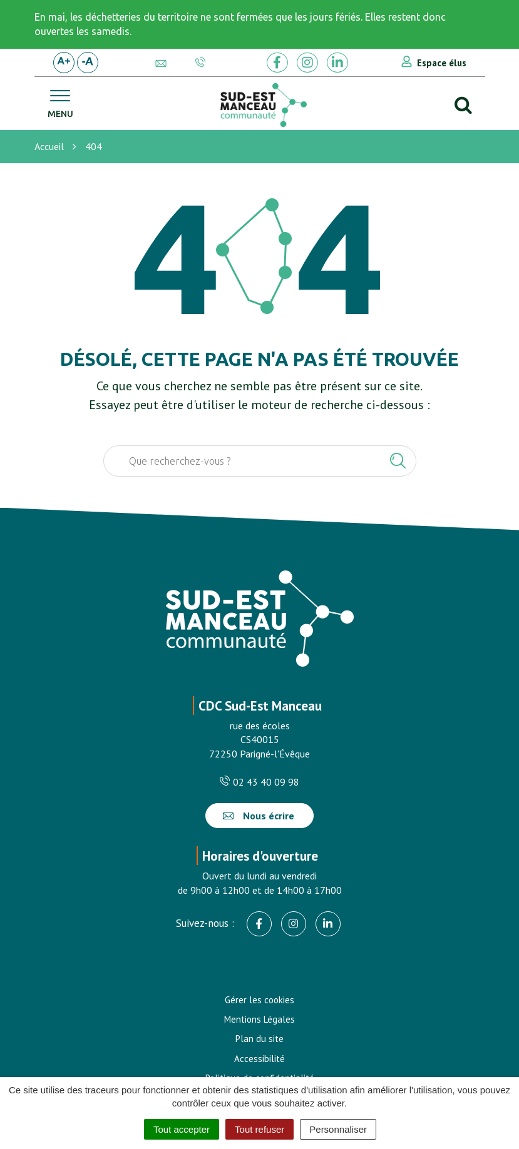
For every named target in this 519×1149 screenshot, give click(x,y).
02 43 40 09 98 (259, 782)
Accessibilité (259, 1059)
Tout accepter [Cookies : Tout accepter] (181, 1129)
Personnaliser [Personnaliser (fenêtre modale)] (338, 1129)
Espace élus (441, 63)
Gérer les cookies (259, 1000)
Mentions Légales (259, 1019)
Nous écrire (258, 815)
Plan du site (259, 1039)
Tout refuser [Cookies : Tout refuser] (259, 1129)
